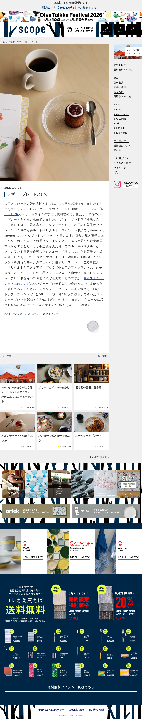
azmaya (118, 109)
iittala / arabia (121, 114)
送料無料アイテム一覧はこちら (71, 687)
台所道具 (119, 82)
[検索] (116, 173)
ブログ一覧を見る (100, 456)
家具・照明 (120, 87)
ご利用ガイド (121, 158)
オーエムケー (121, 141)
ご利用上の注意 (76, 709)
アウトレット (121, 65)
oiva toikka (120, 118)
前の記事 (102, 356)
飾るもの (119, 91)
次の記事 (7, 356)
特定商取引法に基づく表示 (51, 709)
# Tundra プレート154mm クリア (41, 314)
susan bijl (119, 128)
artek (116, 123)
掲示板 (117, 150)
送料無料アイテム (123, 69)
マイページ (120, 167)
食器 (116, 78)
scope (117, 104)
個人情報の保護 (96, 709)
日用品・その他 (122, 96)
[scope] (31, 29)
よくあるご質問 (122, 163)
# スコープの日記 (13, 314)
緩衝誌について (122, 145)
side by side (120, 132)
